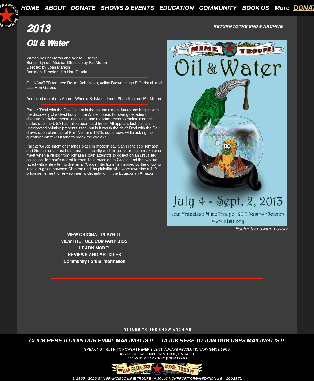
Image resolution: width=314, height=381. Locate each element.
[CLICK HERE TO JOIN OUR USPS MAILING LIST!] (223, 341)
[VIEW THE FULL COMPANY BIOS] (94, 241)
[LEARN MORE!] (94, 248)
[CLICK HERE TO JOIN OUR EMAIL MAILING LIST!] (91, 341)
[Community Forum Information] (94, 261)
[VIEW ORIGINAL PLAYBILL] (94, 234)
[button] (55, 8)
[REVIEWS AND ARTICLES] (94, 254)
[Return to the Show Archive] (158, 329)
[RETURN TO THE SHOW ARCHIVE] (248, 26)
